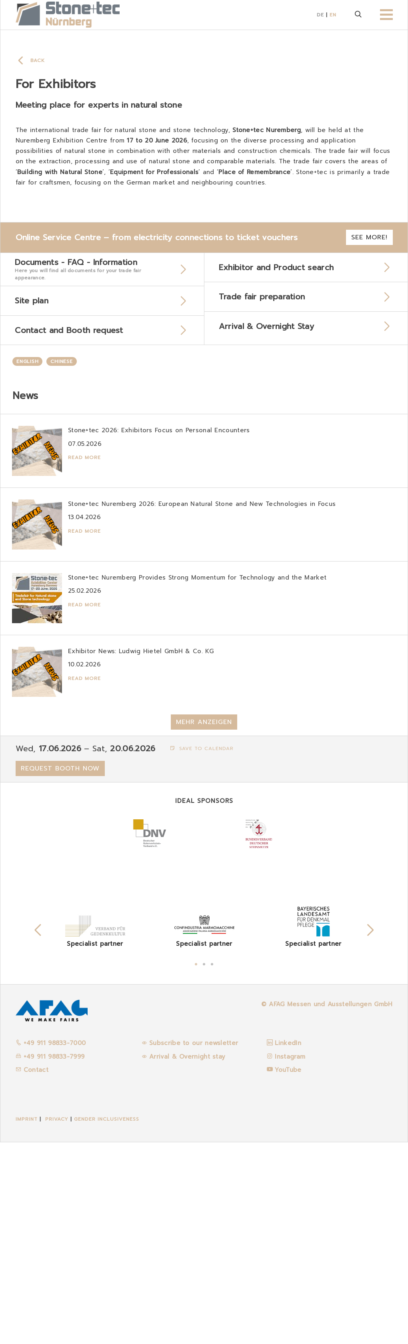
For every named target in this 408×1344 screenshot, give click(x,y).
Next (370, 1131)
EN (333, 14)
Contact (32, 1271)
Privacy (56, 1320)
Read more (84, 459)
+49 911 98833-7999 (50, 1258)
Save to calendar (202, 949)
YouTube (288, 1271)
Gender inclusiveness (106, 1320)
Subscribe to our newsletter (193, 1244)
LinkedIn (288, 1244)
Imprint (27, 1320)
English (27, 363)
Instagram (290, 1258)
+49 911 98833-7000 (51, 1244)
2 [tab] (204, 1165)
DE (320, 14)
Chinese (61, 363)
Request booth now (60, 970)
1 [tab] (196, 1165)
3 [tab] (212, 1165)
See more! (369, 237)
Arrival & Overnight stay (187, 1258)
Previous (38, 1131)
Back (37, 60)
